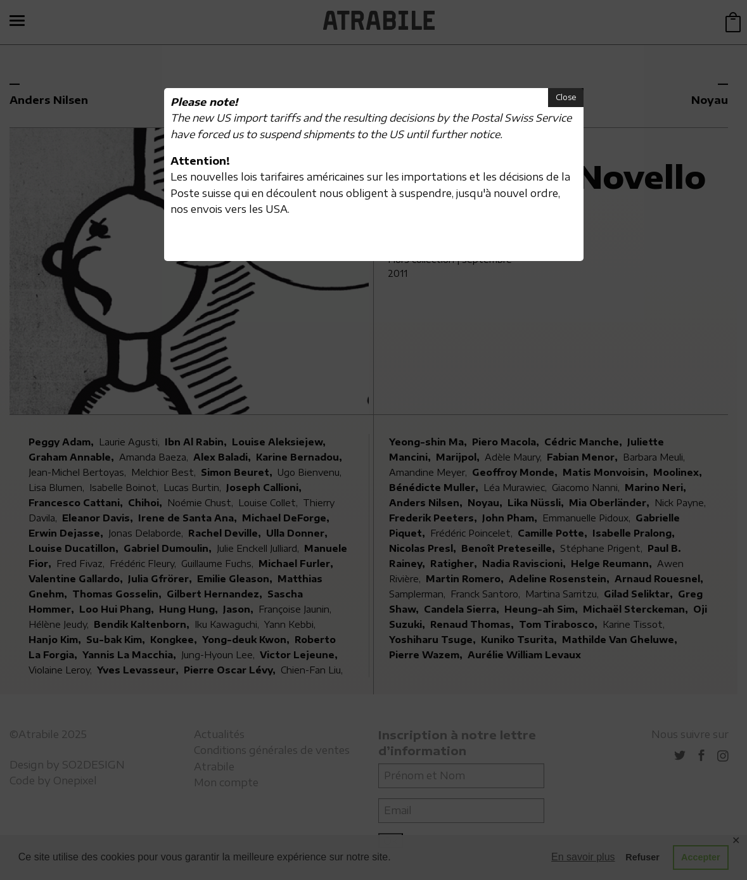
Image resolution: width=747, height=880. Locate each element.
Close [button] (566, 97)
